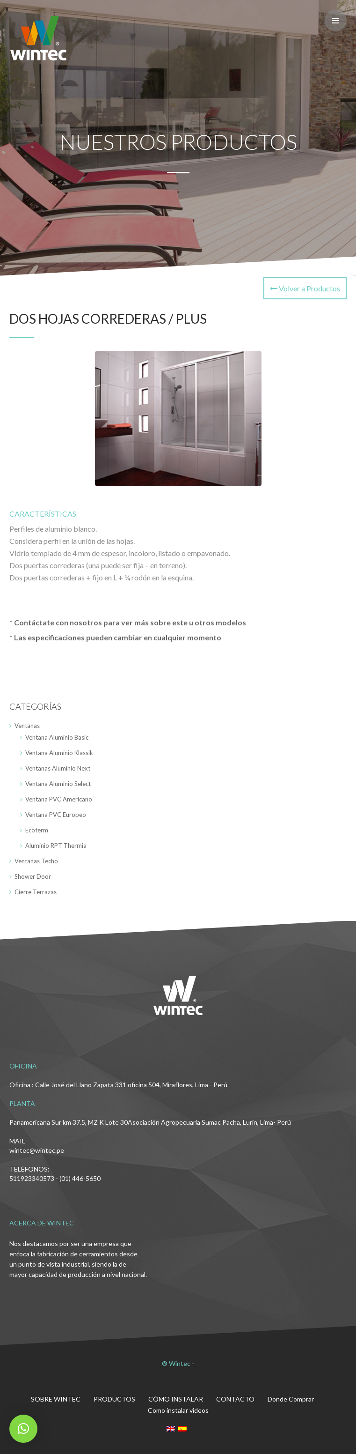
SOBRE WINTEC (55, 1399)
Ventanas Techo (36, 861)
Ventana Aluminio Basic (56, 737)
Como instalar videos (178, 1410)
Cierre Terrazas (36, 892)
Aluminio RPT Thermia (56, 845)
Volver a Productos (305, 288)
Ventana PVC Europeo (55, 814)
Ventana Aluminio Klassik (59, 753)
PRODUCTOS (114, 1399)
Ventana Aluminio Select (58, 783)
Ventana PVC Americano (58, 799)
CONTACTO (235, 1399)
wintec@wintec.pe (36, 1150)
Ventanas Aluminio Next (57, 768)
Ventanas (27, 725)
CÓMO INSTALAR (175, 1399)
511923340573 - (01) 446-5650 (55, 1178)
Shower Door (33, 876)
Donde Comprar (291, 1399)
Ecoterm (36, 830)
